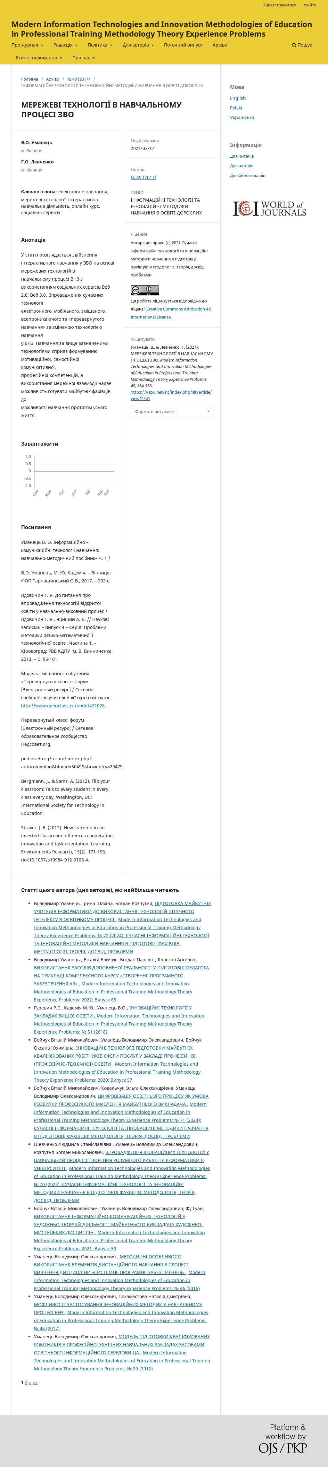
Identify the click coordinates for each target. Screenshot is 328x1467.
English (238, 98)
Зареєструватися (279, 5)
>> (35, 1382)
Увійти (310, 5)
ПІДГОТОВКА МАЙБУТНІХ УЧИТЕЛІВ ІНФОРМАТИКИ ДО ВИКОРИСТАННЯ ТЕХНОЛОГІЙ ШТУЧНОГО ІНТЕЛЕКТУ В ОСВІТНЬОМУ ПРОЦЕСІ (122, 911)
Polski (236, 108)
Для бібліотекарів (247, 175)
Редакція (63, 45)
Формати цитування (155, 411)
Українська (242, 117)
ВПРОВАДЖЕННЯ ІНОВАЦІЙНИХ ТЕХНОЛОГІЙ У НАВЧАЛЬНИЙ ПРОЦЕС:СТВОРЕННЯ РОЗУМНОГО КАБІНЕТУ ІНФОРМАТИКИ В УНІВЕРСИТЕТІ (121, 1160)
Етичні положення (37, 58)
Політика (98, 45)
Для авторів (136, 45)
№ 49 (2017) (78, 79)
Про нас (81, 58)
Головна (29, 79)
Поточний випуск (183, 45)
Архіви (220, 45)
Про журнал (25, 45)
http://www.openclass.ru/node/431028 (63, 706)
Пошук (302, 45)
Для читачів (242, 156)
